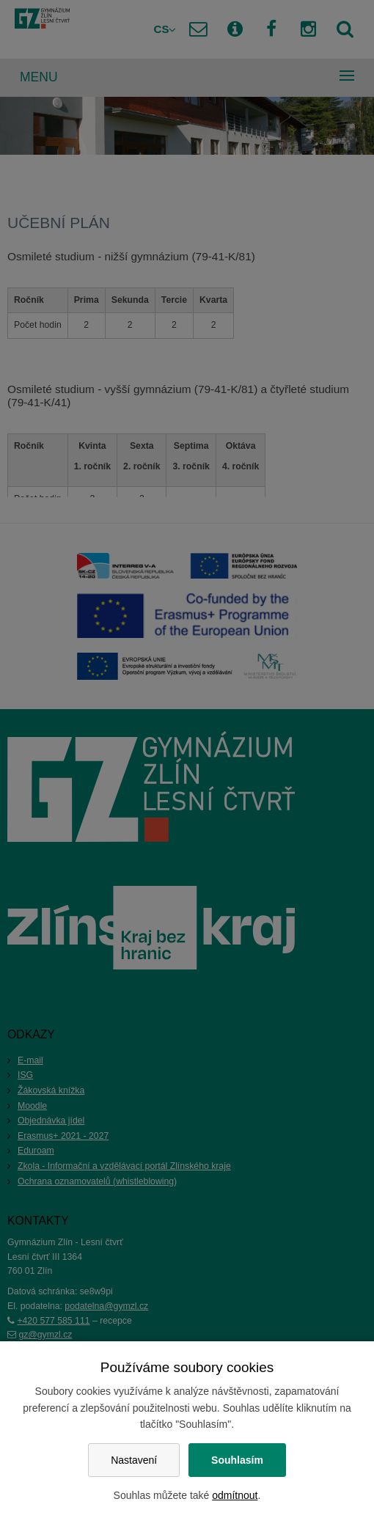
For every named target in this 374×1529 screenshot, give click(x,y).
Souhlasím (237, 1460)
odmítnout (234, 1495)
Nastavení (134, 1460)
